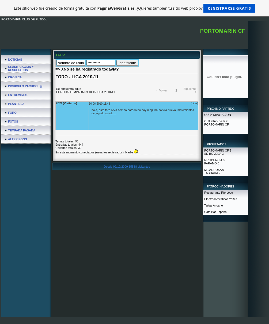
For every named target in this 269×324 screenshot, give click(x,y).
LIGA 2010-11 (106, 92)
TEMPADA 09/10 (81, 92)
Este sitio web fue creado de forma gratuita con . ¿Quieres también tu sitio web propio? (134, 8)
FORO (60, 92)
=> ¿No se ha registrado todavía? (87, 69)
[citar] (194, 103)
